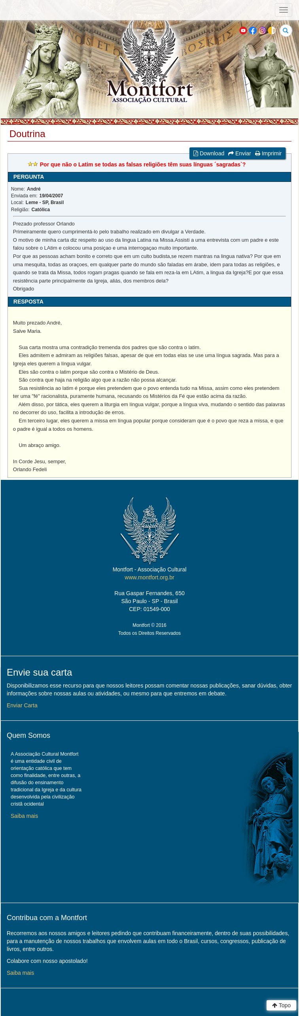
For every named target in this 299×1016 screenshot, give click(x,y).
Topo (281, 1005)
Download (208, 153)
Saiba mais (24, 816)
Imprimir (268, 153)
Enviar (239, 153)
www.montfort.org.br (149, 577)
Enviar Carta (22, 705)
